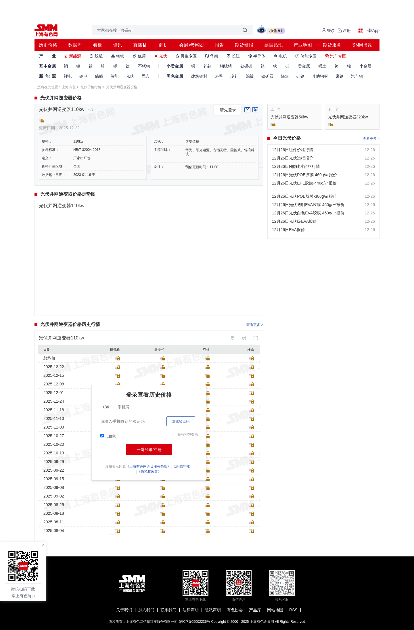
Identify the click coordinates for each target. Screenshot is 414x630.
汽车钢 (357, 76)
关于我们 (124, 610)
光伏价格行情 (90, 87)
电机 (280, 56)
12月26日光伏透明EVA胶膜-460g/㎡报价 (308, 204)
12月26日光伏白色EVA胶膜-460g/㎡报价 (308, 213)
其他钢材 (320, 76)
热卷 (219, 76)
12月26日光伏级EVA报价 (294, 221)
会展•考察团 (191, 45)
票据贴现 (273, 45)
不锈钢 (144, 66)
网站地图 (275, 610)
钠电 (83, 76)
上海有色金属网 (262, 622)
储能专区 (306, 56)
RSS (293, 610)
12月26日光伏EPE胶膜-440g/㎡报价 (304, 183)
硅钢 (300, 76)
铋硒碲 (246, 66)
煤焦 (285, 76)
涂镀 (250, 76)
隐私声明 (213, 610)
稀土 (322, 66)
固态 (145, 76)
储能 (99, 76)
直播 (137, 45)
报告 (219, 45)
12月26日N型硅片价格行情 (296, 166)
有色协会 (235, 610)
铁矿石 (267, 76)
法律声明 (191, 610)
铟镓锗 (226, 66)
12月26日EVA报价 (288, 229)
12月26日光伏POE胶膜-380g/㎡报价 (304, 196)
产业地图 (303, 45)
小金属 (365, 66)
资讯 (117, 45)
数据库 (75, 45)
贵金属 (304, 66)
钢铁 (117, 56)
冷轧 (234, 76)
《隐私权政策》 (149, 472)
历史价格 (48, 45)
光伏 (160, 56)
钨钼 (208, 66)
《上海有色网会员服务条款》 (148, 466)
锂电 (68, 76)
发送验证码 (180, 421)
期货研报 (244, 45)
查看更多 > (254, 325)
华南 (211, 56)
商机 (163, 45)
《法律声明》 (182, 466)
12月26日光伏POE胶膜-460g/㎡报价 (304, 174)
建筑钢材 (199, 76)
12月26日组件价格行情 (292, 149)
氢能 (114, 76)
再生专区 (186, 56)
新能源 (72, 56)
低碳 (139, 56)
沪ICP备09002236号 (194, 622)
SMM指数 (362, 45)
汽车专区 (335, 56)
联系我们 (168, 610)
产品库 (255, 610)
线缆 (96, 56)
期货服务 (332, 45)
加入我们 (146, 610)
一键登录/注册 (149, 449)
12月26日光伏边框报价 (292, 158)
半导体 (256, 56)
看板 (97, 45)
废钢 (340, 76)
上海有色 (69, 87)
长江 (233, 56)
